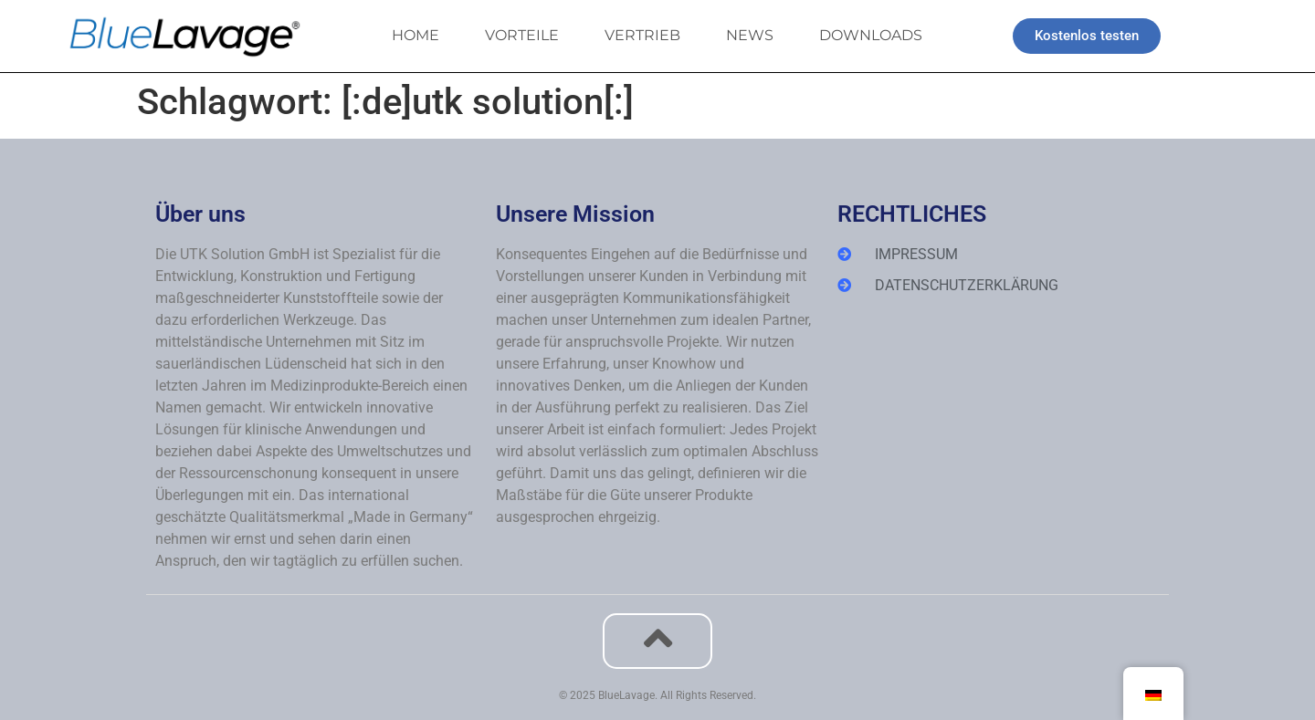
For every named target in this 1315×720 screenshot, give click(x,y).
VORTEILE (522, 35)
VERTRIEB (642, 35)
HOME (415, 35)
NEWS (749, 35)
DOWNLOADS (870, 35)
